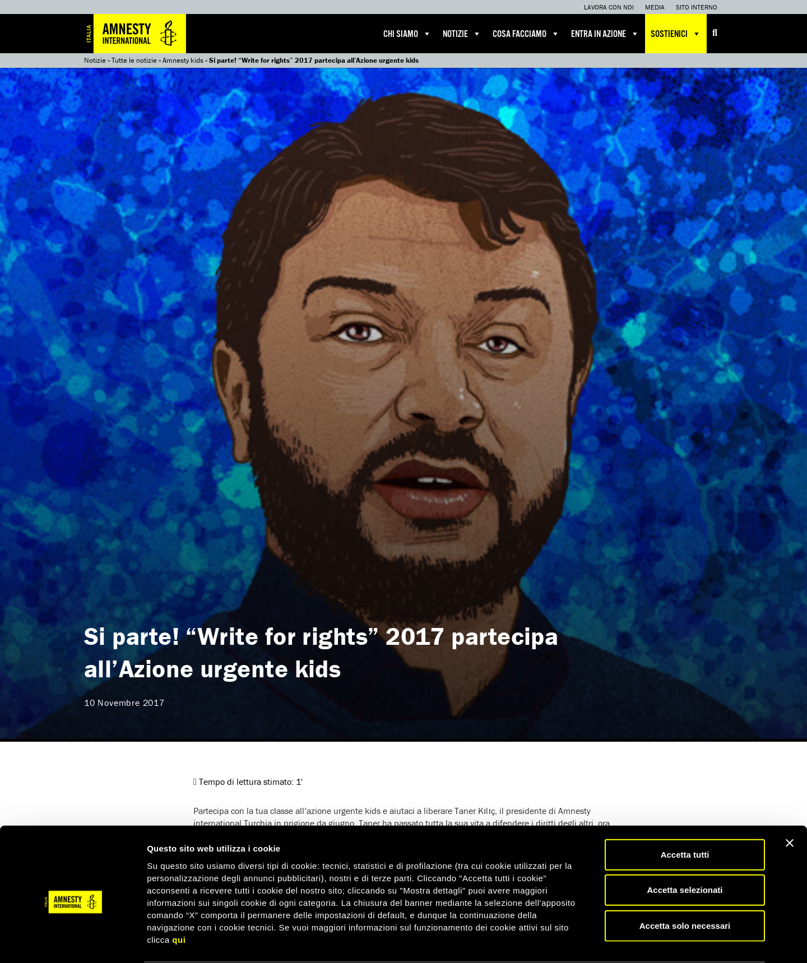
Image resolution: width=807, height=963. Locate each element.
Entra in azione (605, 33)
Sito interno (696, 7)
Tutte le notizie (134, 60)
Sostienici (676, 33)
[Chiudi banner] (790, 799)
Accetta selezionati (684, 847)
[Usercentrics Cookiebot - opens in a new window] (73, 941)
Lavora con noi (609, 7)
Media (655, 7)
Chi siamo (407, 33)
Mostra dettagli (589, 941)
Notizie (462, 33)
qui (178, 896)
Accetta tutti (685, 811)
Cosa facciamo (526, 33)
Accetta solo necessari (685, 882)
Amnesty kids (183, 60)
